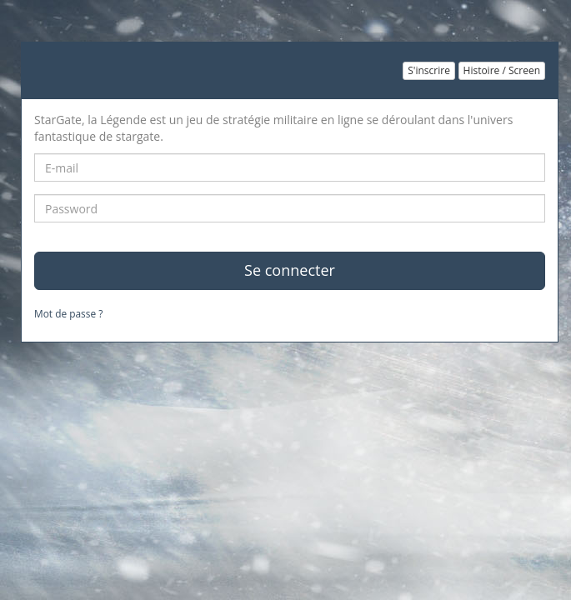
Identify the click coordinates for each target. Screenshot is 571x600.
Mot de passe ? (68, 313)
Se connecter (289, 270)
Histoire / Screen (501, 70)
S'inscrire (429, 70)
